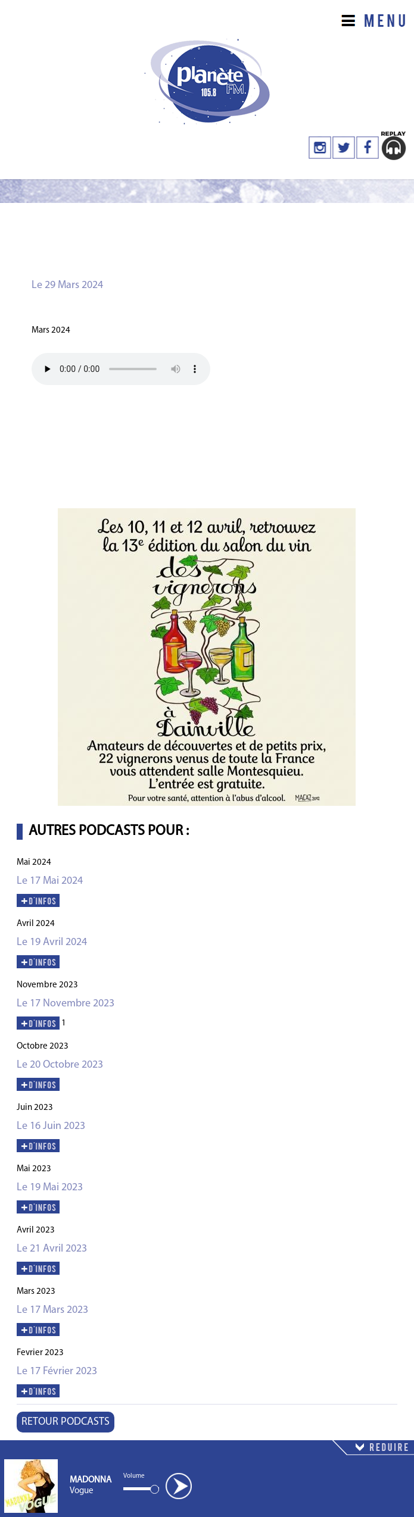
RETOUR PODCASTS (65, 1422)
